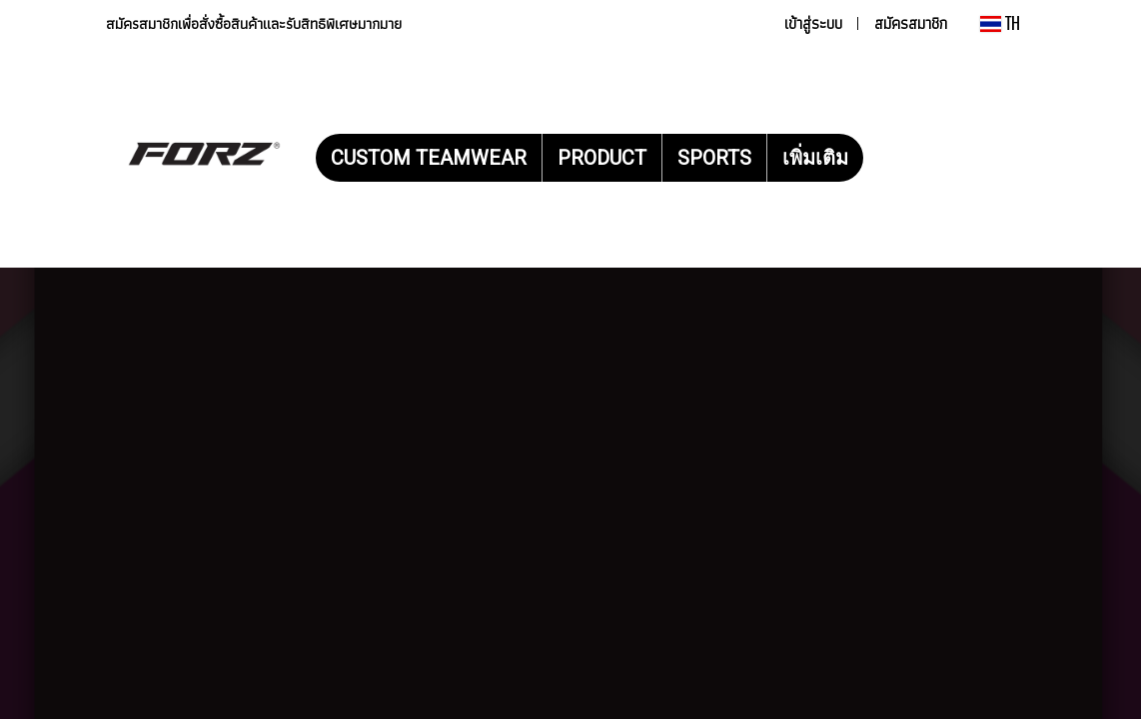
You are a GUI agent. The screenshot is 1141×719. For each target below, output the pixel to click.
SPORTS (714, 158)
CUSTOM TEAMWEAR (429, 158)
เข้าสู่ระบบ (813, 23)
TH (1000, 23)
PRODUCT (602, 158)
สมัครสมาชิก (910, 23)
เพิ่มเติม (815, 158)
